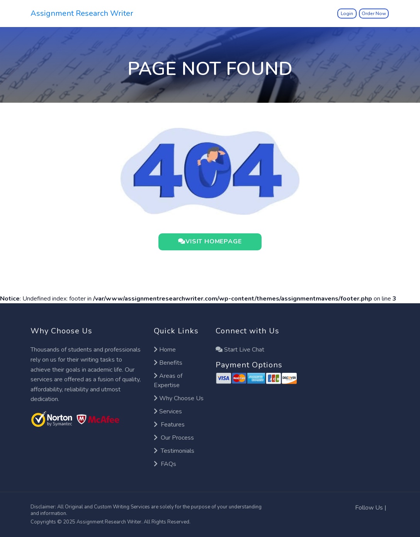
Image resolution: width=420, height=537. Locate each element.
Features (169, 424)
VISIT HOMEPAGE (209, 242)
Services (168, 411)
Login (347, 13)
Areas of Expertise (168, 380)
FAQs (165, 464)
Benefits (168, 363)
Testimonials (174, 451)
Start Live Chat (240, 349)
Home (165, 349)
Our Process (174, 437)
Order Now (374, 13)
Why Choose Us (179, 398)
